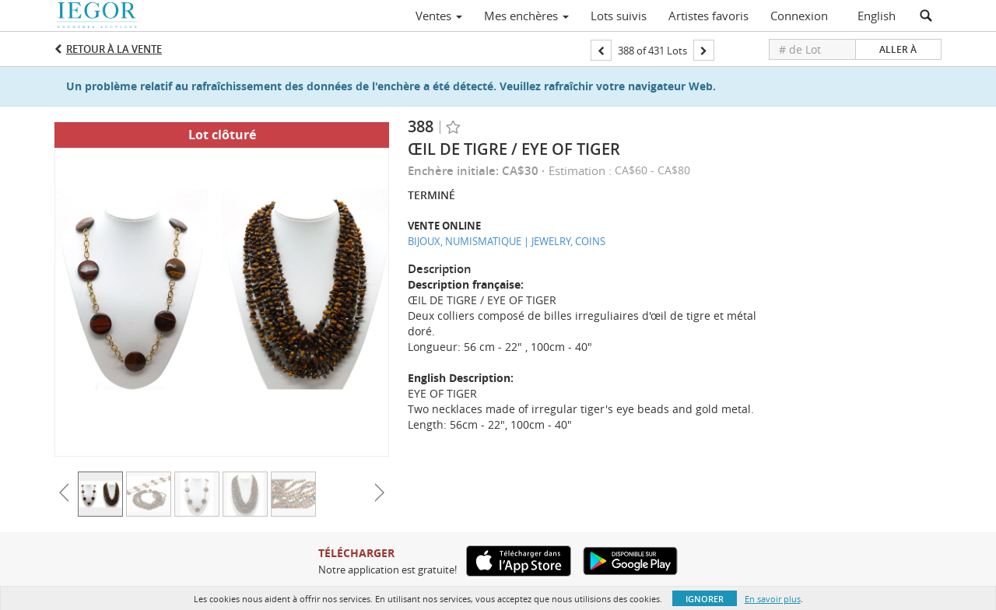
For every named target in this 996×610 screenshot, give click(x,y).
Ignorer (705, 599)
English (876, 15)
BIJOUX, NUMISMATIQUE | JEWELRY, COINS (506, 241)
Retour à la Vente (114, 49)
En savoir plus (773, 599)
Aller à (898, 49)
